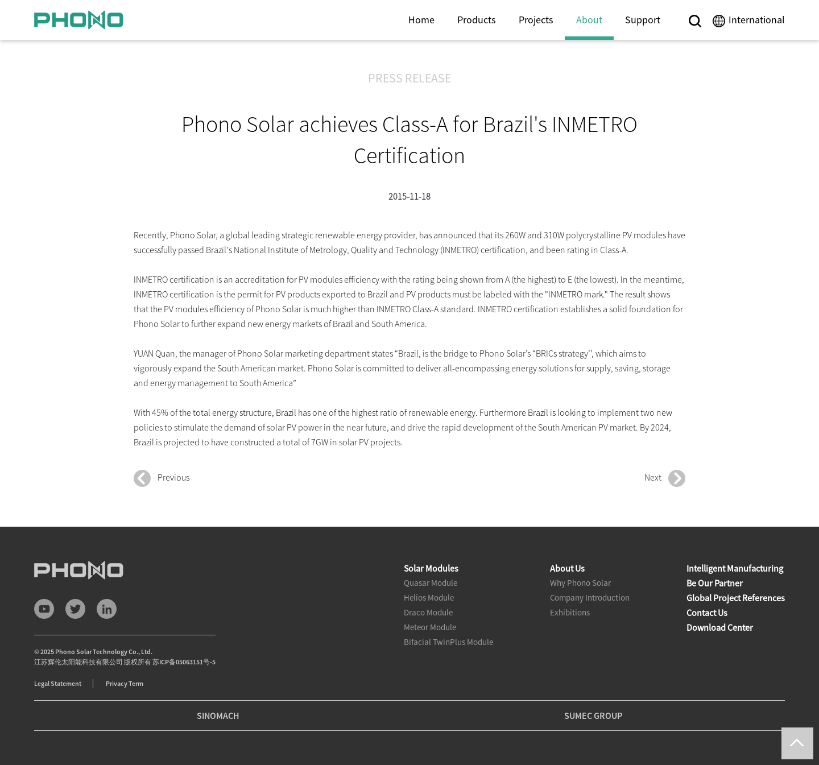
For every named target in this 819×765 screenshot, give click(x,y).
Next (664, 478)
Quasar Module (430, 582)
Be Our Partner (714, 583)
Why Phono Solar (580, 582)
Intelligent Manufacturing (734, 568)
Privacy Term (124, 683)
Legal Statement (57, 683)
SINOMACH (218, 715)
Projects (536, 19)
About (589, 19)
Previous (161, 478)
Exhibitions (570, 612)
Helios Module (429, 597)
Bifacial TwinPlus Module (448, 641)
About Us (567, 568)
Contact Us (706, 612)
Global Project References (735, 597)
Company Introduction (590, 597)
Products (476, 19)
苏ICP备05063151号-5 (184, 662)
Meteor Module (430, 627)
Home (421, 19)
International (757, 19)
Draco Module (428, 612)
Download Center (719, 627)
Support (642, 19)
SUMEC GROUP (593, 715)
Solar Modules (431, 568)
